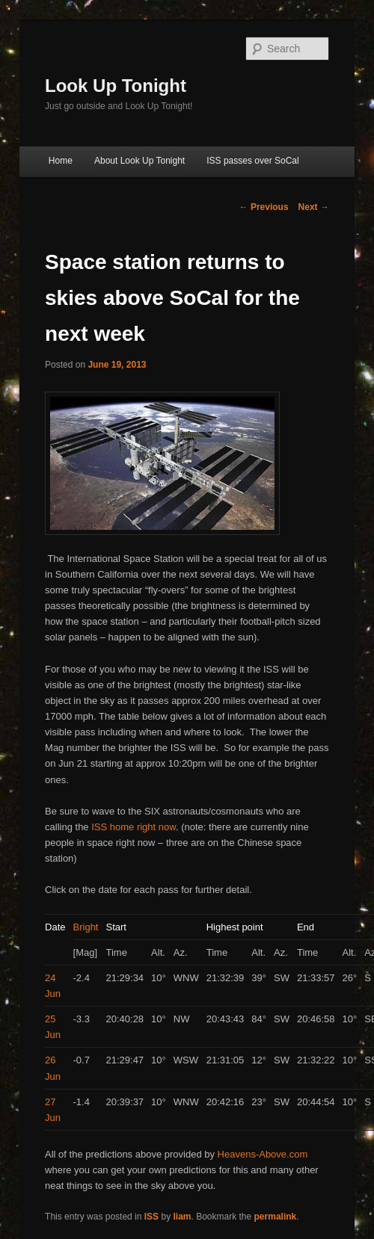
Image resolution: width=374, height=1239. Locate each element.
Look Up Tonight (115, 85)
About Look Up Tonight (139, 160)
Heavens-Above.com (263, 1154)
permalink (275, 1216)
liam (182, 1216)
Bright (86, 927)
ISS (151, 1216)
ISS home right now (133, 826)
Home (61, 160)
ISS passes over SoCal (252, 160)
